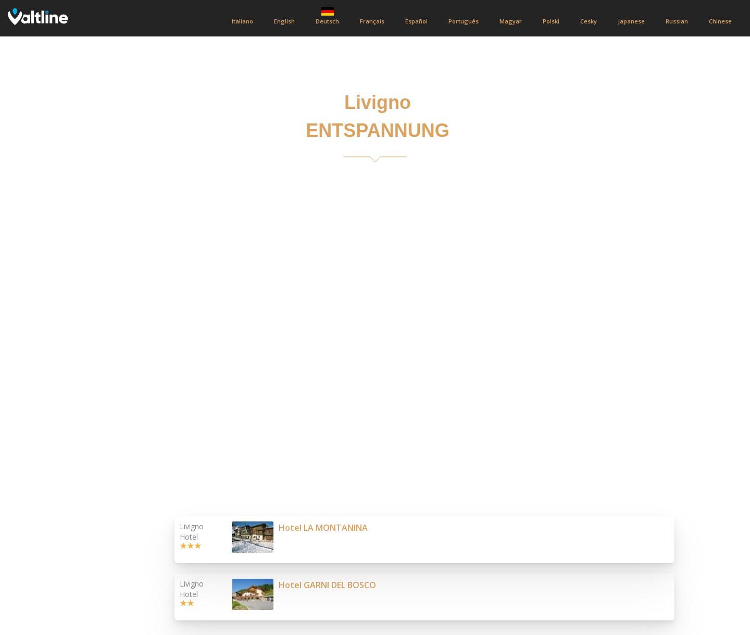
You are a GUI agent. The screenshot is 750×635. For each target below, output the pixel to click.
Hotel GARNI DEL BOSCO (327, 585)
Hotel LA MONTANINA (323, 527)
